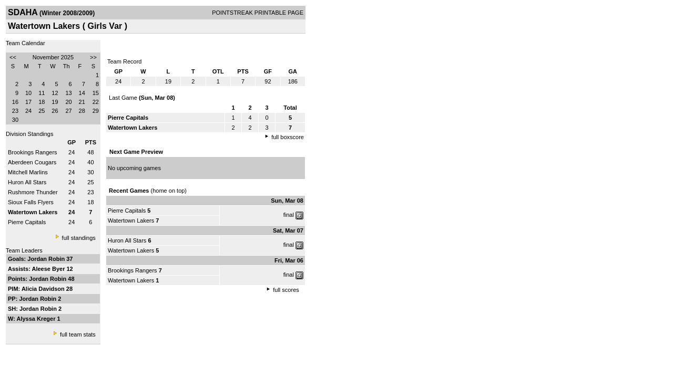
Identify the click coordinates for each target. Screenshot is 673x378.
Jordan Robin (46, 259)
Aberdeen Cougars (32, 162)
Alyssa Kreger (37, 319)
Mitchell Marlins (28, 172)
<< (12, 57)
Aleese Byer (49, 269)
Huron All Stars (27, 182)
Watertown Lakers (131, 220)
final (288, 215)
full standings (79, 238)
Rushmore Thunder (33, 192)
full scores (286, 290)
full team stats (78, 334)
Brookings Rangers (32, 152)
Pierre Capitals (27, 222)
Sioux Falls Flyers (31, 202)
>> (93, 57)
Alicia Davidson (44, 289)
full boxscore (287, 137)
